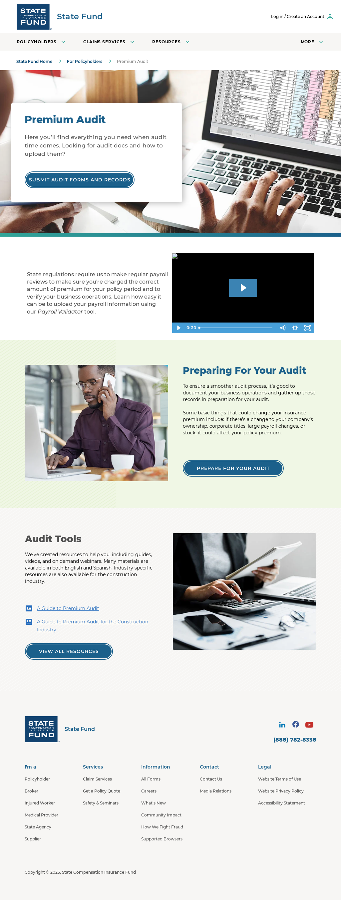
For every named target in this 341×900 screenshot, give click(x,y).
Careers (149, 790)
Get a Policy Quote (101, 790)
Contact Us (211, 779)
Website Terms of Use (279, 779)
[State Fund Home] (60, 729)
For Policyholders (84, 61)
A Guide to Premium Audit (62, 608)
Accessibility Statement (281, 802)
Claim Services (97, 779)
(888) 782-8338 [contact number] (294, 740)
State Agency (38, 826)
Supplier (33, 838)
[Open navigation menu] (312, 42)
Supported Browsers (161, 838)
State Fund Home (34, 61)
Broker (31, 790)
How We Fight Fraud (162, 826)
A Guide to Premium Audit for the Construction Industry (86, 625)
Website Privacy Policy (281, 790)
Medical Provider (41, 814)
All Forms (151, 779)
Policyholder (37, 779)
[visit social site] (282, 725)
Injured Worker (40, 802)
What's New (153, 802)
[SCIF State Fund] (60, 16)
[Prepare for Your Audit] (233, 468)
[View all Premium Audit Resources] (69, 651)
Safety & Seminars (101, 802)
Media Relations (215, 790)
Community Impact (161, 814)
